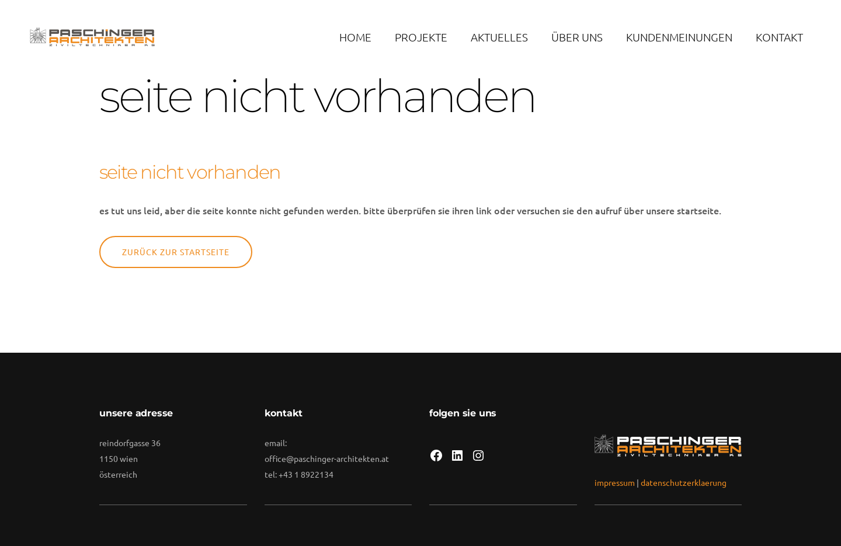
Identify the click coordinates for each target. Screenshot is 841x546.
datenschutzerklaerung (684, 482)
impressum (615, 482)
